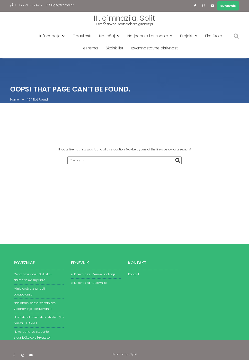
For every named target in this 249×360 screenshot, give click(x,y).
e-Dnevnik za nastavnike (89, 284)
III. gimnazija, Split (124, 18)
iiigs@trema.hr (60, 5)
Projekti (186, 36)
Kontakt (133, 276)
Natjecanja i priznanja (147, 36)
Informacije (50, 36)
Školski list (114, 48)
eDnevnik (228, 5)
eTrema (90, 48)
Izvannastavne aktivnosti (154, 48)
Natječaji (107, 36)
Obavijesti (81, 36)
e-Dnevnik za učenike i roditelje (93, 276)
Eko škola (213, 36)
